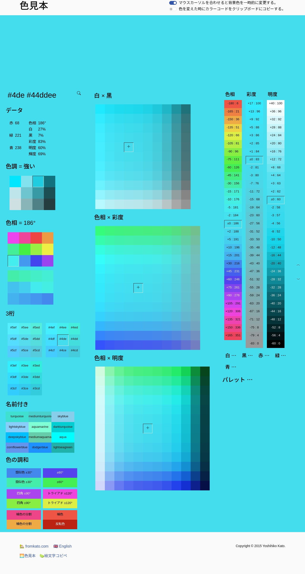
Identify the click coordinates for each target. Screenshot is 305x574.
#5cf (13, 350)
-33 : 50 (254, 239)
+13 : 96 (254, 111)
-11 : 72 (254, 191)
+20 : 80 (276, 143)
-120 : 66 (233, 135)
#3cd (36, 388)
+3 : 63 (275, 183)
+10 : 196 (233, 247)
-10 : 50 (275, 239)
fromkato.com (34, 546)
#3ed (36, 365)
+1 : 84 (254, 151)
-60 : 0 (275, 343)
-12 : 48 (275, 247)
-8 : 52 (275, 231)
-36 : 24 (275, 295)
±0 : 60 (276, 199)
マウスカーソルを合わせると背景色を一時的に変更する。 (228, 3)
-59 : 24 (254, 295)
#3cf (13, 388)
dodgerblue (40, 447)
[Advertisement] (152, 51)
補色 (60, 514)
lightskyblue (17, 426)
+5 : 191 (233, 239)
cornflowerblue (17, 447)
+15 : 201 (233, 255)
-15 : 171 (233, 191)
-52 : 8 (275, 327)
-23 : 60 (254, 215)
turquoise (17, 416)
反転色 (60, 524)
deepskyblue (17, 437)
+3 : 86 (254, 135)
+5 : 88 (254, 127)
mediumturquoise (40, 416)
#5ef (13, 327)
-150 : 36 (233, 119)
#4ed (74, 327)
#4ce (63, 350)
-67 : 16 (254, 311)
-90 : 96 (233, 151)
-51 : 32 (254, 279)
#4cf (51, 350)
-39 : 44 (254, 255)
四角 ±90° (23, 493)
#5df (13, 339)
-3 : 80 (254, 175)
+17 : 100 (254, 103)
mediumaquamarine (40, 437)
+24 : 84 (276, 135)
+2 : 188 (233, 231)
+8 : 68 (275, 167)
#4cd (74, 350)
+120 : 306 (232, 311)
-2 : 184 (233, 215)
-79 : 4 (254, 335)
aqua (62, 437)
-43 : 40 (254, 263)
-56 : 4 (275, 335)
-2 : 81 (254, 167)
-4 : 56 (275, 223)
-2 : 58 (275, 207)
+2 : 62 (275, 191)
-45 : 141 (233, 175)
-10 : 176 (233, 199)
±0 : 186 (233, 223)
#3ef (13, 365)
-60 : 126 (233, 167)
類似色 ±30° (23, 472)
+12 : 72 (276, 159)
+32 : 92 (276, 119)
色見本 (28, 556)
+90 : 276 (233, 295)
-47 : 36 (254, 271)
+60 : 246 (233, 279)
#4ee (62, 327)
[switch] (173, 3)
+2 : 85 (254, 143)
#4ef (51, 327)
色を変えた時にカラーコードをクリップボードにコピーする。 (232, 9)
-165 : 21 (233, 111)
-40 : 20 (275, 303)
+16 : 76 (276, 151)
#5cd (36, 350)
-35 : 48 (254, 247)
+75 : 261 (233, 287)
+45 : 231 (233, 271)
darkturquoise (63, 426)
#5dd (36, 339)
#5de (24, 339)
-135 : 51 (233, 127)
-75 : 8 (254, 327)
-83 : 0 (254, 343)
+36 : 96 (276, 111)
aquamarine (40, 426)
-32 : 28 (275, 287)
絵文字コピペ (53, 556)
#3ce (24, 388)
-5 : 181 (233, 207)
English (62, 546)
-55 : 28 (254, 287)
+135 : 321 (232, 319)
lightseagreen (62, 447)
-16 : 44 (275, 255)
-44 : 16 (275, 311)
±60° (60, 472)
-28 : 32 (275, 279)
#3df (13, 377)
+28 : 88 (276, 127)
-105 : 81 (233, 143)
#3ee (24, 365)
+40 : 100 (275, 103)
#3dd (36, 377)
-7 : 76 (254, 183)
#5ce (24, 350)
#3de (24, 377)
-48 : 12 (275, 319)
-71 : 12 (254, 319)
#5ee (24, 327)
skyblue (62, 416)
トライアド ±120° (60, 493)
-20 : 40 (275, 263)
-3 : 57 (275, 215)
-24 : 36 (275, 271)
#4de (62, 339)
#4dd (74, 339)
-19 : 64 (254, 207)
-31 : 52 (254, 231)
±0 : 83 (254, 159)
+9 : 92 (254, 119)
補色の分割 (24, 514)
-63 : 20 (254, 303)
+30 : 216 (233, 263)
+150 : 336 (232, 327)
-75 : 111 (233, 159)
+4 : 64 (275, 175)
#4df (51, 339)
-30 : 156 (233, 183)
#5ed (36, 327)
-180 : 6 (233, 103)
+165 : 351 (232, 335)
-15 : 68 (254, 199)
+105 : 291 (232, 303)
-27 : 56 (254, 223)
